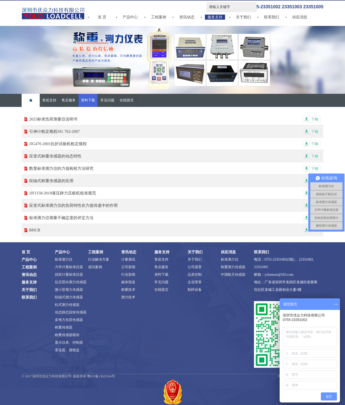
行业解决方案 (98, 259)
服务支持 (215, 17)
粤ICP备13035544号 (101, 376)
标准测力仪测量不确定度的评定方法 (175, 218)
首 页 (102, 17)
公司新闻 (128, 267)
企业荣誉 (195, 282)
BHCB (175, 230)
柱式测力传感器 (67, 305)
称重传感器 (63, 327)
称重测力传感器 (233, 267)
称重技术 (128, 290)
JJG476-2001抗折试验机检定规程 (175, 144)
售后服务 (69, 100)
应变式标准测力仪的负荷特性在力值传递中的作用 (175, 205)
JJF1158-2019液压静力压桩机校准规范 (175, 193)
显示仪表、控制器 (69, 342)
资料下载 (88, 100)
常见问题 (107, 100)
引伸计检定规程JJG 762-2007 (175, 131)
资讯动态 (186, 17)
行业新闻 (128, 274)
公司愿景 (195, 267)
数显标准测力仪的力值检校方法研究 (175, 168)
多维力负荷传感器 (69, 320)
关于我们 (243, 17)
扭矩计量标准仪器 (69, 274)
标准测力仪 (63, 259)
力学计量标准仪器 (69, 267)
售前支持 (49, 100)
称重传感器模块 (67, 335)
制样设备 (195, 290)
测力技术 (128, 297)
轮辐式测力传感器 (69, 297)
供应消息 (299, 17)
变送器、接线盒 (67, 350)
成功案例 (95, 267)
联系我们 (271, 17)
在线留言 (127, 100)
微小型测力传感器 (69, 290)
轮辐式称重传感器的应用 (175, 181)
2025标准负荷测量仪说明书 (175, 119)
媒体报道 (128, 282)
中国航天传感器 (233, 274)
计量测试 (128, 259)
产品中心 (130, 17)
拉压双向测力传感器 (71, 282)
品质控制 (195, 274)
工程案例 (158, 17)
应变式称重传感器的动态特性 (175, 156)
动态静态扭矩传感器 (71, 312)
